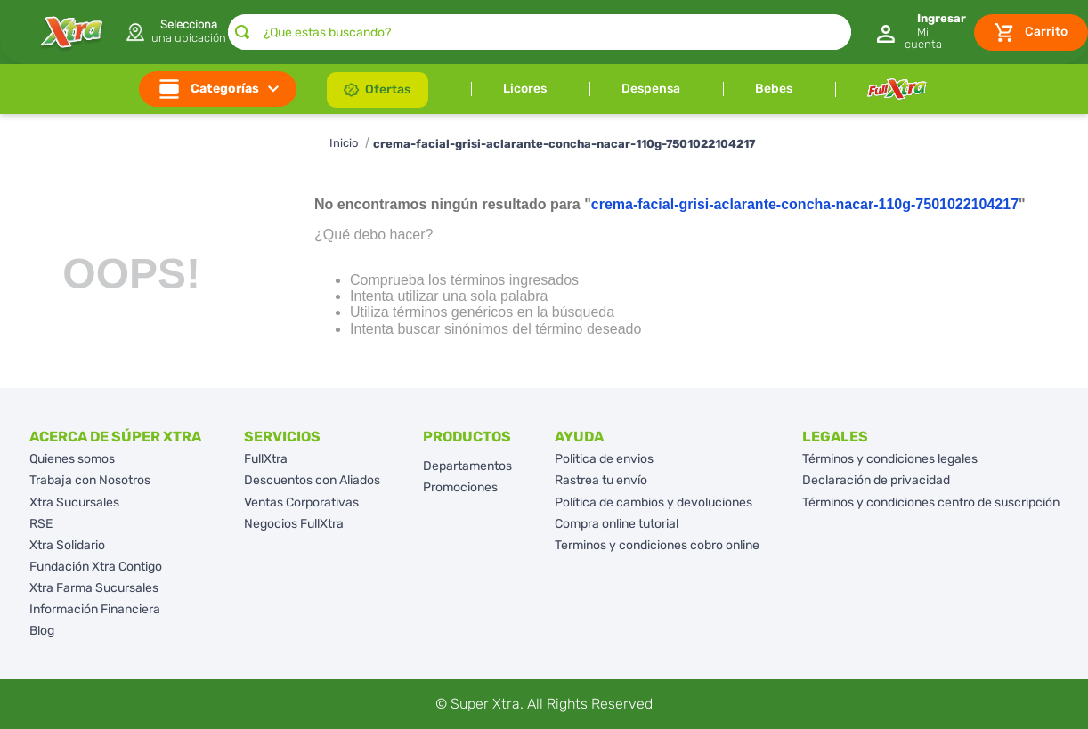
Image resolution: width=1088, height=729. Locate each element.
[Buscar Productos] (242, 32)
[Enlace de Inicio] (343, 143)
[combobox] (539, 32)
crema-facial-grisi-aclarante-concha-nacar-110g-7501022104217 (564, 143)
